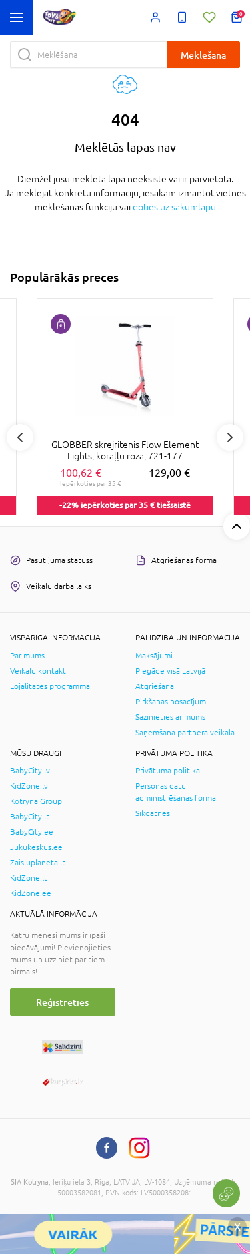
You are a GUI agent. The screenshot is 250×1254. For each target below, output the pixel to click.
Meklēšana (203, 55)
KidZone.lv (29, 786)
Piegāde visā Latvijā (170, 671)
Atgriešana (154, 686)
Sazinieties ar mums (170, 717)
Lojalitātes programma (50, 686)
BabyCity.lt (29, 816)
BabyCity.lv (30, 770)
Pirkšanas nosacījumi (171, 701)
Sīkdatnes (152, 813)
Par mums (27, 655)
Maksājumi (154, 655)
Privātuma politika (167, 770)
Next (230, 437)
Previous (20, 437)
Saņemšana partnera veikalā (185, 732)
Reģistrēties (62, 1002)
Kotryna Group (36, 801)
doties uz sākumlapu (174, 207)
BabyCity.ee (31, 832)
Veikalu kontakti (39, 671)
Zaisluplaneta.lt (37, 862)
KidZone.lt (28, 878)
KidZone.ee (30, 893)
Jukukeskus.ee (36, 847)
